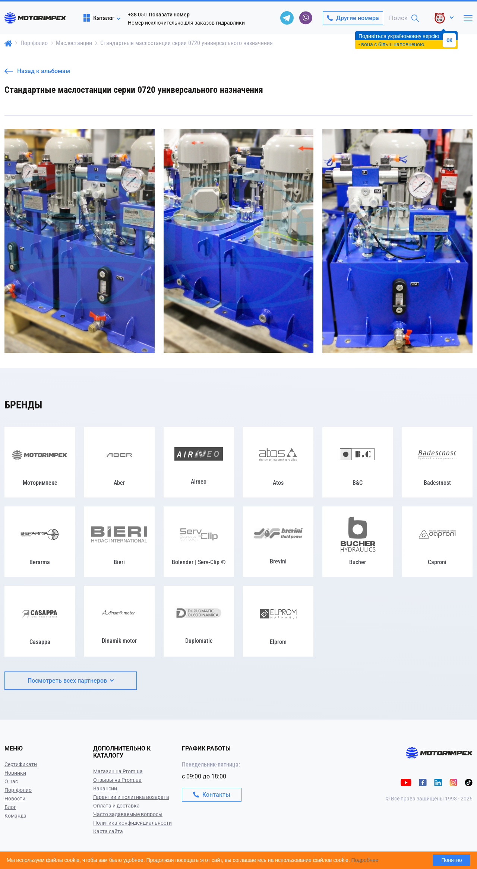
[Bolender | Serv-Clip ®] (199, 541)
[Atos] (278, 462)
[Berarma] (39, 541)
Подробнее (365, 860)
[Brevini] (278, 541)
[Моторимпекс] (39, 462)
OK (449, 40)
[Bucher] (357, 541)
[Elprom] (278, 621)
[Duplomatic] (199, 621)
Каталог (98, 18)
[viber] (305, 17)
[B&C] (357, 462)
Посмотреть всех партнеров (71, 680)
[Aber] (119, 462)
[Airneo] (199, 462)
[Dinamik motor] (119, 621)
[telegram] (286, 17)
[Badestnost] (437, 462)
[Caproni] (437, 541)
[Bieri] (119, 541)
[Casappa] (39, 621)
